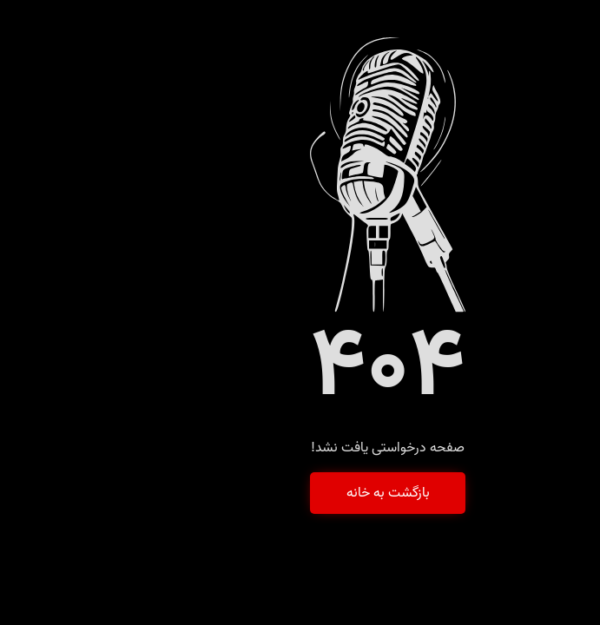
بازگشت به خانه (300, 493)
